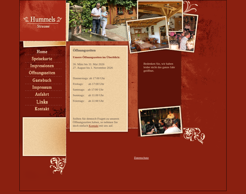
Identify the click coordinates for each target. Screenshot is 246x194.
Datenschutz (141, 157)
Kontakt (93, 125)
